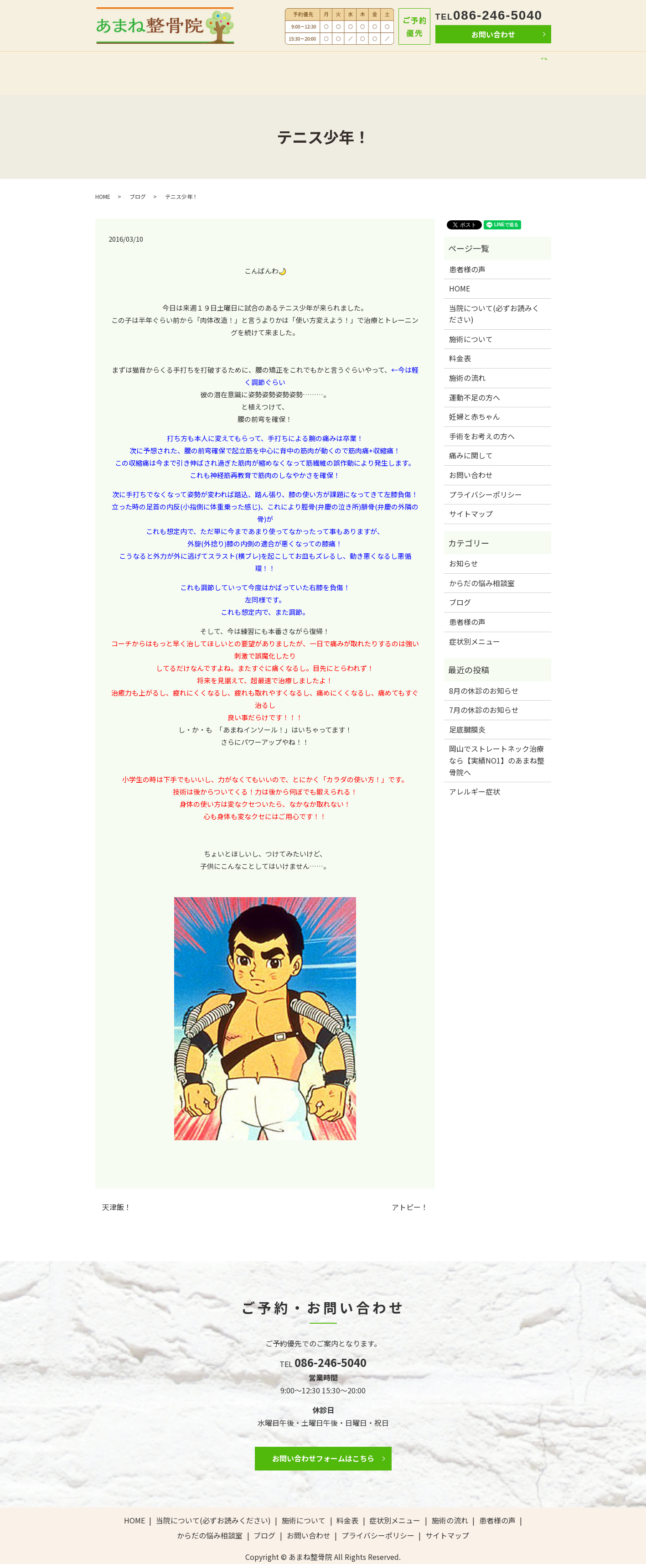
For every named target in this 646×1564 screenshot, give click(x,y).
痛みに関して (471, 435)
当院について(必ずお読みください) (193, 63)
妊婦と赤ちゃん (474, 396)
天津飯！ (116, 1187)
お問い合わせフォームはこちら (323, 1438)
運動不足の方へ (474, 377)
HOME (118, 63)
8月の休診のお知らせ (484, 670)
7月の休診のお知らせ (484, 689)
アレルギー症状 (474, 771)
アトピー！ (410, 1187)
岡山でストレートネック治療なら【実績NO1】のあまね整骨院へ (496, 740)
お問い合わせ (493, 34)
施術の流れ (358, 63)
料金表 (320, 63)
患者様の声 (404, 63)
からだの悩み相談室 (462, 63)
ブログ (514, 63)
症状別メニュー (474, 621)
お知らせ (463, 543)
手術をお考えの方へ (482, 415)
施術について (278, 63)
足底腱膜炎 (467, 709)
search (541, 64)
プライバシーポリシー (485, 474)
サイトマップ (471, 493)
